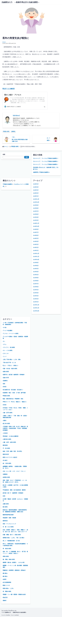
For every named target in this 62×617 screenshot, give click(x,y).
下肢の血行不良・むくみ (9, 362)
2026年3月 (35, 190)
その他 (4, 327)
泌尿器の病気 (6, 477)
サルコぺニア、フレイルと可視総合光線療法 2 (45, 161)
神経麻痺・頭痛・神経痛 (9, 517)
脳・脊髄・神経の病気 (9, 559)
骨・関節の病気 (7, 591)
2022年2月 (35, 298)
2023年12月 (36, 253)
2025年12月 (36, 199)
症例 (4, 496)
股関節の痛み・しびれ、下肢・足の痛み (13, 537)
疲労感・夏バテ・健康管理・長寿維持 (13, 493)
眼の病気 (5, 507)
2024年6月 (35, 235)
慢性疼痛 (5, 445)
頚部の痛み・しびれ (8, 588)
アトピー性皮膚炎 (7, 330)
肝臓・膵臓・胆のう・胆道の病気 (12, 534)
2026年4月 (35, 187)
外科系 (4, 404)
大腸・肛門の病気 (7, 412)
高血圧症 (5, 597)
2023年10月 (36, 259)
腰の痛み (5, 573)
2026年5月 (35, 184)
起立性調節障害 (7, 582)
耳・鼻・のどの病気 (8, 526)
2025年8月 (35, 208)
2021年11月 (36, 307)
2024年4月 (35, 241)
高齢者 (4, 600)
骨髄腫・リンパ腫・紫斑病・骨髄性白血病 (14, 594)
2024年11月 (36, 223)
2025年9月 (35, 205)
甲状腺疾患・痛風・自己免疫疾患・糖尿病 (14, 490)
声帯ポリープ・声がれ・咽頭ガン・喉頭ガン (15, 401)
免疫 (4, 383)
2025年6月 (35, 214)
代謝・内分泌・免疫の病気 (10, 368)
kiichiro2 (4, 42)
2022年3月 (35, 295)
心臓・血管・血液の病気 (9, 442)
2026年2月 (35, 193)
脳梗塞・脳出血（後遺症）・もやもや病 (13, 562)
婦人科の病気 (6, 423)
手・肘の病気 (6, 448)
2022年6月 (35, 286)
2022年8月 (35, 280)
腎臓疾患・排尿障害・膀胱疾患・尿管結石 (14, 570)
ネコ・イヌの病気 (7, 350)
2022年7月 (35, 283)
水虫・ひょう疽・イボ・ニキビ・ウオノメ (14, 471)
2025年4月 (35, 217)
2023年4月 (35, 271)
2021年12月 (36, 304)
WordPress (8, 615)
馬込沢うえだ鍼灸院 (8, 88)
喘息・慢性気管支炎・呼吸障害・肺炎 (13, 398)
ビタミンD (5, 353)
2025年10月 (36, 202)
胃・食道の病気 (7, 548)
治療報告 (13, 131)
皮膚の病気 (6, 504)
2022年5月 (35, 289)
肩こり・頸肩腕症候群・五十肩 (11, 540)
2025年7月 (35, 211)
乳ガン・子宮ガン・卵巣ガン (10, 365)
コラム (4, 344)
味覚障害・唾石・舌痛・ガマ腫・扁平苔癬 (14, 392)
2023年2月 (35, 274)
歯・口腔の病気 (7, 463)
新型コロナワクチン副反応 (10, 457)
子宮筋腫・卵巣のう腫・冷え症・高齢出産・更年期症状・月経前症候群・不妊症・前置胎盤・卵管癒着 (15, 428)
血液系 (4, 579)
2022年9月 (35, 277)
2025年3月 (35, 220)
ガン (4, 341)
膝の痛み (5, 576)
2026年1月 (35, 196)
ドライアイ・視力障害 (9, 347)
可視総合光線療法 (7, 184)
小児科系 (5, 433)
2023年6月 (35, 265)
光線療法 (5, 380)
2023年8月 (35, 262)
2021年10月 (36, 311)
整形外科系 (6, 454)
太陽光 (4, 420)
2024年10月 (36, 226)
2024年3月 (35, 244)
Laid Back (17, 615)
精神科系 (5, 520)
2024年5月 (35, 238)
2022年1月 (35, 301)
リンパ (4, 356)
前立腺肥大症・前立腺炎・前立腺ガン (13, 389)
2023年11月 (36, 256)
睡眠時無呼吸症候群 (8, 514)
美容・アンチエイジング (9, 523)
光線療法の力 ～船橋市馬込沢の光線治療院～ (21, 2)
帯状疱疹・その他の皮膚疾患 (10, 436)
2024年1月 (35, 250)
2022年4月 (35, 292)
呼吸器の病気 (6, 131)
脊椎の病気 (6, 556)
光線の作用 (6, 377)
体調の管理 (6, 371)
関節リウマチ (6, 585)
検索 (4, 154)
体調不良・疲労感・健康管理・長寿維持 (13, 374)
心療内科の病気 (7, 439)
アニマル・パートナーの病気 (10, 333)
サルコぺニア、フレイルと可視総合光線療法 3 (45, 158)
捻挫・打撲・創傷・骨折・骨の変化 (12, 451)
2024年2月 (35, 247)
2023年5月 (35, 268)
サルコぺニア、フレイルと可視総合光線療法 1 (45, 164)
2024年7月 (35, 232)
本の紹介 (5, 460)
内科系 (4, 386)
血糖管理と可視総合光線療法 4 (41, 172)
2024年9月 (35, 229)
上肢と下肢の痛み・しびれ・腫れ (12, 359)
